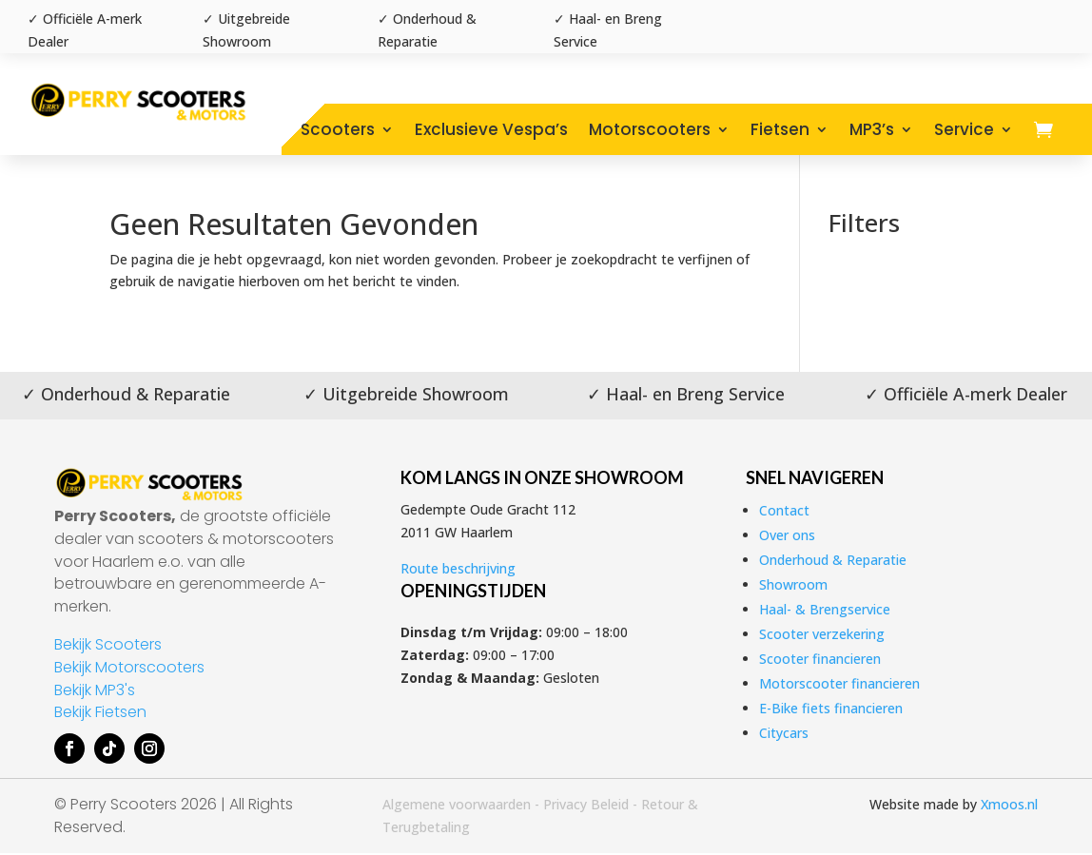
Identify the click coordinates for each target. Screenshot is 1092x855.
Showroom (793, 584)
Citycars (784, 733)
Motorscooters (650, 129)
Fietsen (780, 129)
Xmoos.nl (1009, 804)
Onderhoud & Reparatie (833, 560)
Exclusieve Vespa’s (491, 129)
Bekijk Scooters (108, 644)
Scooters (338, 129)
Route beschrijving (458, 568)
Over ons (787, 535)
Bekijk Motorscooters (129, 667)
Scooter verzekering (822, 634)
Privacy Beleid (586, 804)
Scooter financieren (820, 659)
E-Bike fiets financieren (831, 708)
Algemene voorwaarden (456, 804)
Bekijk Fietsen (100, 712)
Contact (784, 510)
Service (964, 129)
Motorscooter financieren (839, 683)
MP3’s (871, 129)
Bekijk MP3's (94, 690)
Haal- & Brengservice (824, 609)
